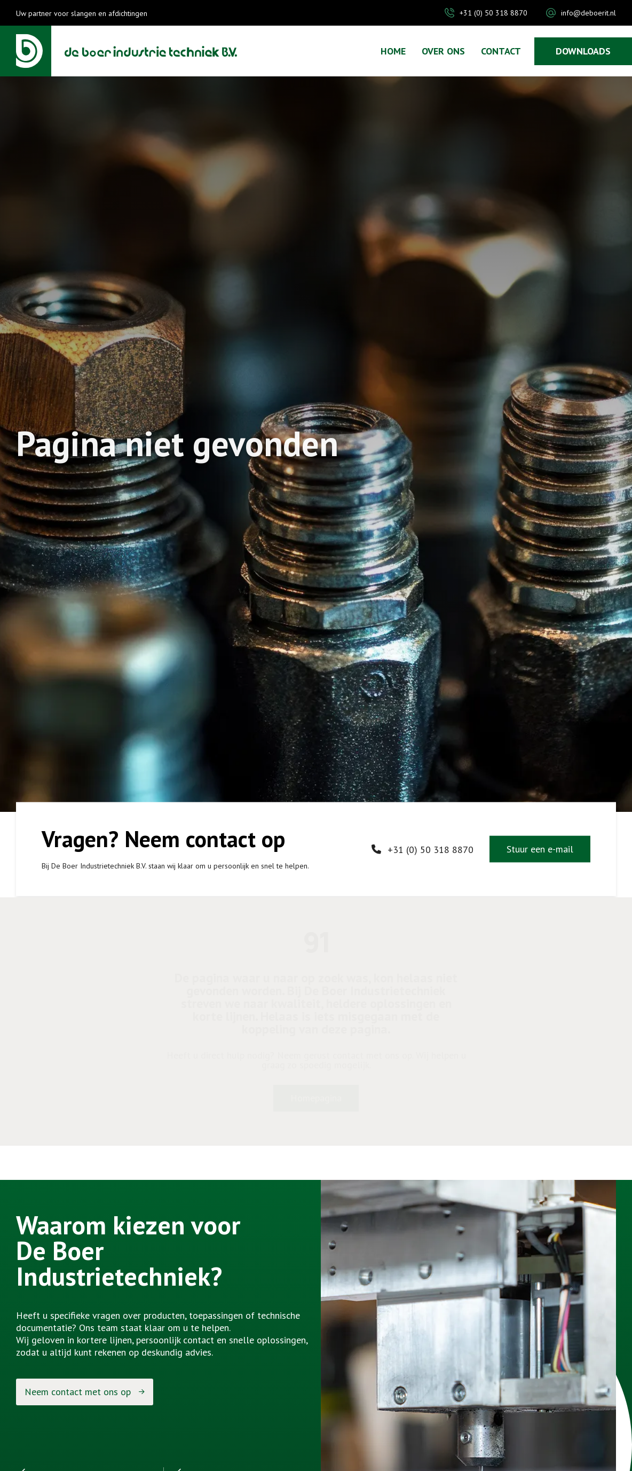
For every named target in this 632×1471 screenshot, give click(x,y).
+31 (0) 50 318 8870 (493, 13)
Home (393, 51)
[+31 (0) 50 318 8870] (449, 13)
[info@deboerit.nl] (551, 13)
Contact (501, 51)
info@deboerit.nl (588, 13)
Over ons (443, 51)
